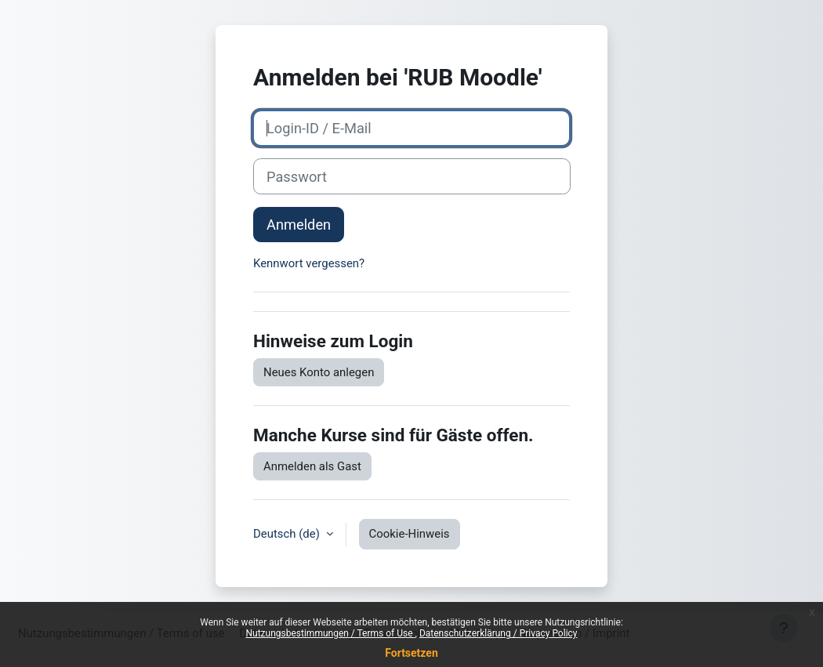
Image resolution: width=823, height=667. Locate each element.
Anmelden (298, 224)
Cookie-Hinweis (409, 534)
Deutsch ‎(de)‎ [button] (288, 534)
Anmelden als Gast (312, 466)
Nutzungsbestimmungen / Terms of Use (330, 633)
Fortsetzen (411, 653)
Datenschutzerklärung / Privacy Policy (498, 633)
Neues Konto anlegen (318, 372)
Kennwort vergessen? (308, 263)
